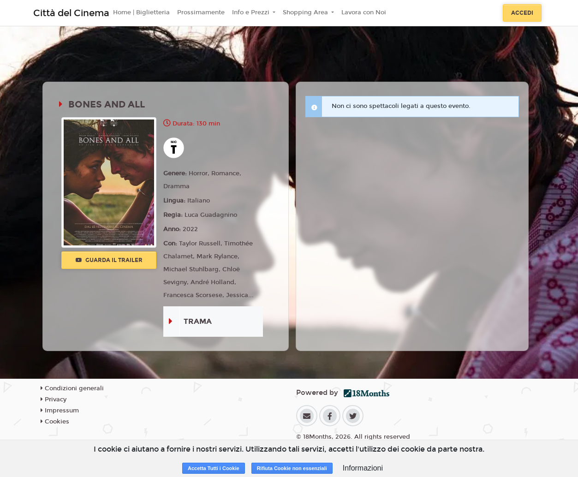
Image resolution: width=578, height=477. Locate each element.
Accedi (522, 13)
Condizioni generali (72, 388)
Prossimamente (201, 12)
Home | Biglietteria (141, 12)
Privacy (53, 399)
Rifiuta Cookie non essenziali (292, 468)
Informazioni (363, 468)
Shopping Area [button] (306, 12)
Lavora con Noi (363, 12)
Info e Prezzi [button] (251, 12)
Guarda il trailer (109, 260)
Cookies (55, 421)
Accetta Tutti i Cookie (213, 468)
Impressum (60, 410)
